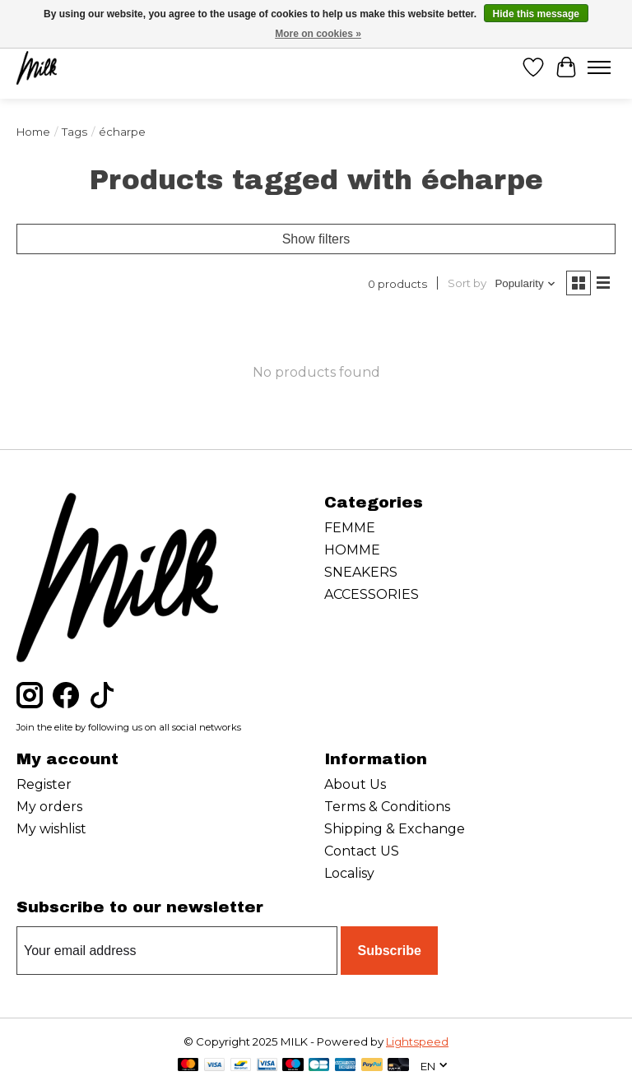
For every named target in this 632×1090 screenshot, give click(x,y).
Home (33, 131)
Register (44, 784)
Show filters (316, 239)
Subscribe (389, 951)
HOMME (352, 550)
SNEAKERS (360, 572)
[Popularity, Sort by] (525, 283)
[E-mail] (176, 951)
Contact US (361, 851)
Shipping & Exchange (394, 829)
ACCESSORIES (371, 594)
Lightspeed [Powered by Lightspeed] (417, 1041)
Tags (74, 131)
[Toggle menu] (599, 67)
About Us (355, 784)
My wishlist (51, 829)
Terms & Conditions (387, 806)
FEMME (349, 528)
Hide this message (536, 14)
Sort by (467, 283)
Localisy (349, 873)
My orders (49, 806)
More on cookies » (318, 33)
